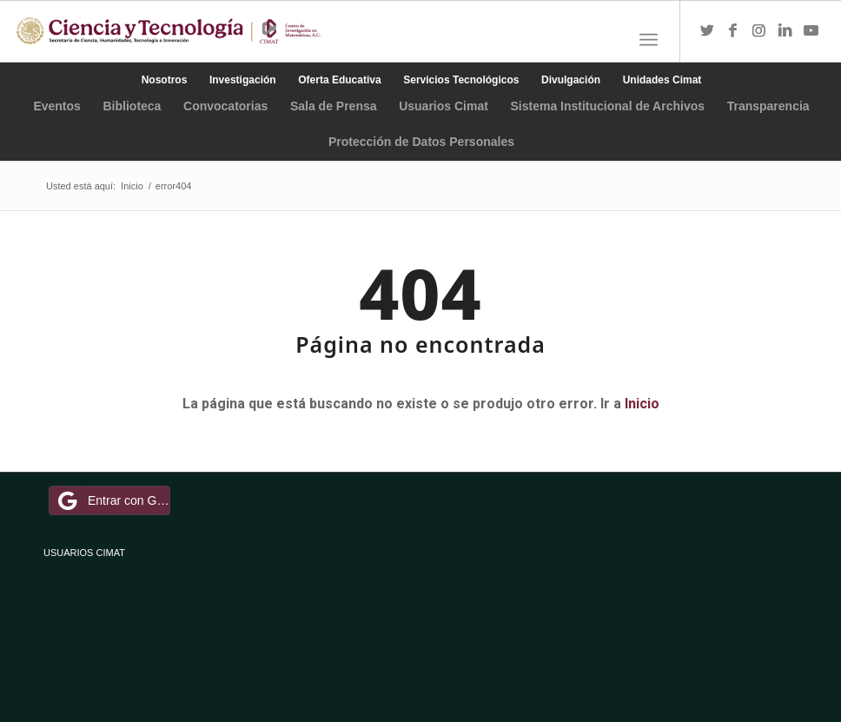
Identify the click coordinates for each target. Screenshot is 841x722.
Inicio (642, 403)
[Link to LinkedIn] (785, 31)
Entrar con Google (112, 500)
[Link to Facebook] (733, 31)
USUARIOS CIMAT (84, 552)
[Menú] (648, 40)
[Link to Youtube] (811, 31)
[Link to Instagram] (759, 31)
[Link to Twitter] (707, 31)
